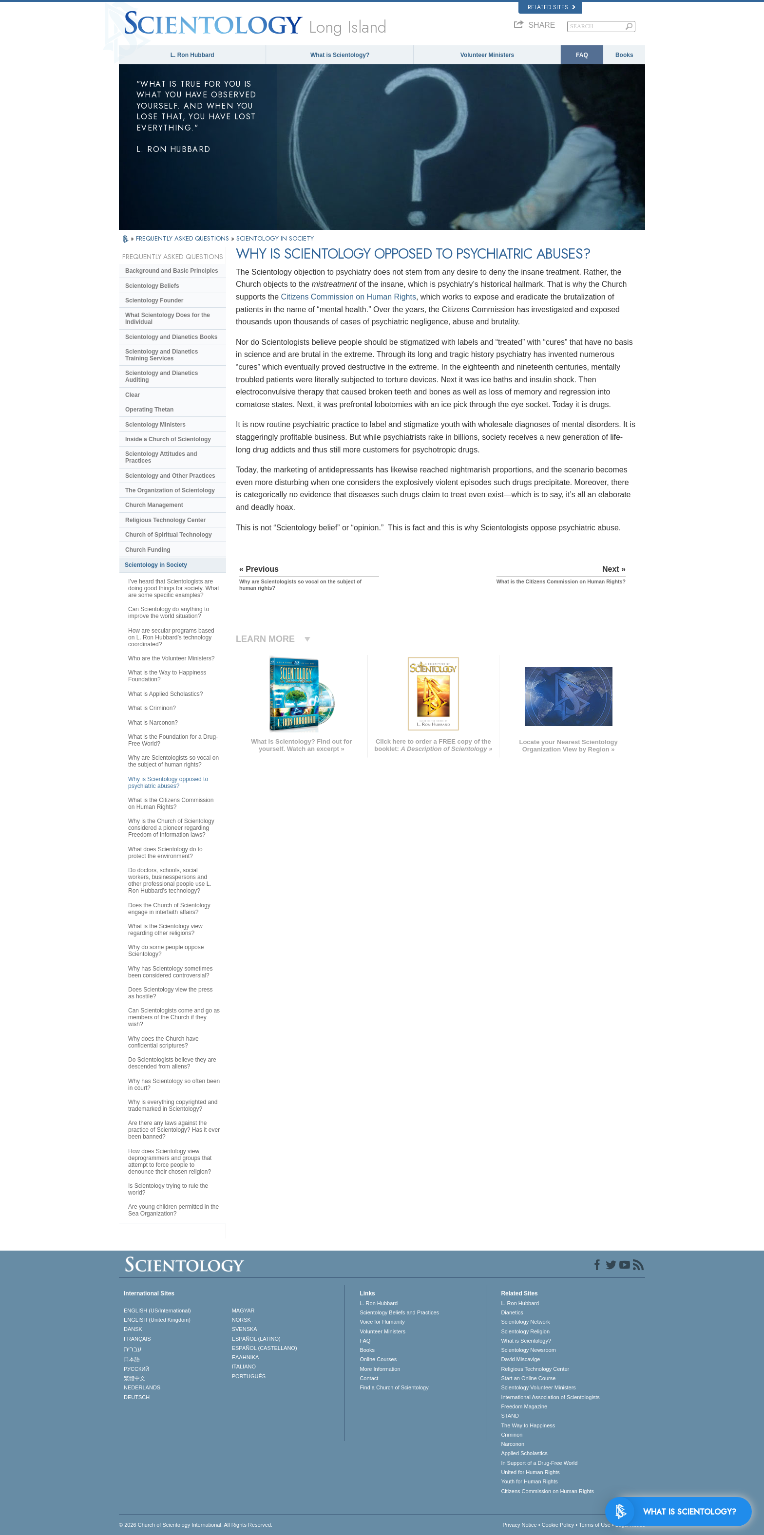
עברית (133, 1349)
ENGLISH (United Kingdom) (157, 1320)
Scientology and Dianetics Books (171, 337)
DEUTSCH (137, 1397)
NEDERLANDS (142, 1387)
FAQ (582, 55)
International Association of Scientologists (550, 1397)
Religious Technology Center (165, 520)
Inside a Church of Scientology (168, 439)
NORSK (241, 1320)
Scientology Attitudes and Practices (161, 457)
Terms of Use (595, 1525)
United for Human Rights (530, 1472)
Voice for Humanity (382, 1322)
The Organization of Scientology (170, 490)
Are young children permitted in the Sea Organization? (173, 1210)
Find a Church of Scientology (394, 1387)
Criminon (511, 1435)
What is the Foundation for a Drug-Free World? (173, 740)
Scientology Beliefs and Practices (399, 1312)
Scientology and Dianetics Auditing (161, 376)
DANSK (133, 1329)
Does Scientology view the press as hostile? (170, 993)
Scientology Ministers (155, 424)
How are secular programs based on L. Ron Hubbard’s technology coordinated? (171, 637)
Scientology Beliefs (152, 285)
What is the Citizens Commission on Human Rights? (170, 803)
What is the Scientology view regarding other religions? (165, 929)
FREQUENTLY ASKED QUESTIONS (183, 238)
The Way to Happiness (528, 1425)
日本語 (132, 1359)
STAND (509, 1416)
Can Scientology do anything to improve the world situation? (168, 612)
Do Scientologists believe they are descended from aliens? (172, 1063)
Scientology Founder (154, 300)
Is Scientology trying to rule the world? (168, 1189)
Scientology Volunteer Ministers (538, 1387)
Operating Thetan (149, 409)
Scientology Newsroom (528, 1350)
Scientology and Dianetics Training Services (161, 355)
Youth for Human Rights (529, 1481)
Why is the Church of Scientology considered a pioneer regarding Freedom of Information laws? (171, 828)
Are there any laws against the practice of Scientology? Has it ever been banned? (174, 1130)
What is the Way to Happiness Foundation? (167, 676)
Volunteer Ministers (487, 55)
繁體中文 (134, 1378)
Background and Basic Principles (171, 270)
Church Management (154, 505)
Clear (132, 395)
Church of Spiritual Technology (168, 534)
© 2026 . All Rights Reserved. (195, 1525)
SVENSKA (244, 1329)
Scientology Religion (525, 1331)
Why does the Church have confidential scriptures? (163, 1042)
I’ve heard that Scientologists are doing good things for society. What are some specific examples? (173, 588)
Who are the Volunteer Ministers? (171, 658)
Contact (369, 1378)
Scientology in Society (156, 565)
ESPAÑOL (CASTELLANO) (264, 1348)
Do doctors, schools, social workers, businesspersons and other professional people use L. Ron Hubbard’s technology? (169, 880)
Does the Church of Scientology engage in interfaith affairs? (169, 909)
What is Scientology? (339, 55)
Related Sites (551, 7)
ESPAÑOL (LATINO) (256, 1339)
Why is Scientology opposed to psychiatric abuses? (168, 782)
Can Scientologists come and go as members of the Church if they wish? (174, 1017)
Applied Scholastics (524, 1453)
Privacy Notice (519, 1525)
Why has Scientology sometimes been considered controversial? (170, 972)
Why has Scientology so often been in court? (174, 1084)
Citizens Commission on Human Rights (348, 297)
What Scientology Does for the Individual (167, 318)
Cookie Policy (558, 1525)
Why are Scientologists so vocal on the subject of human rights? (173, 761)
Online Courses (378, 1359)
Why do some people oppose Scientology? (166, 950)
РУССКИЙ (136, 1369)
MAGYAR (243, 1310)
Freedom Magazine (524, 1406)
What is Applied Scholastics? (165, 694)
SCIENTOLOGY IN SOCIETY (275, 238)
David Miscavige (520, 1359)
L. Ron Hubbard (192, 55)
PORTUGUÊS (249, 1376)
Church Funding (148, 549)
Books (624, 55)
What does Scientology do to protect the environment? (165, 853)
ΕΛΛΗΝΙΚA (245, 1357)
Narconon (512, 1444)
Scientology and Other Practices (170, 475)
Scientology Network (525, 1322)
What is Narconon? (153, 722)
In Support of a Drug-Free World (539, 1463)
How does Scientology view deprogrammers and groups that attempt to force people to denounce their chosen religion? (169, 1161)
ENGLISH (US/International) (157, 1310)
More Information (380, 1369)
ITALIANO (244, 1366)
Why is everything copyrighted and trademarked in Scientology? (172, 1105)
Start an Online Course (528, 1378)
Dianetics (512, 1312)
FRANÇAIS (137, 1339)
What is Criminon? (152, 708)
